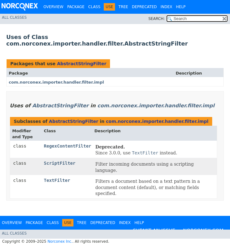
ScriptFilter (59, 163)
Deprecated (144, 7)
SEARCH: (156, 19)
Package (75, 7)
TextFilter (57, 180)
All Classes (14, 17)
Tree (123, 7)
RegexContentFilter (67, 145)
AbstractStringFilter (81, 63)
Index (166, 7)
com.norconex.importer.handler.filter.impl (56, 82)
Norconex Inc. (60, 241)
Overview (53, 7)
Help (181, 7)
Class (94, 7)
